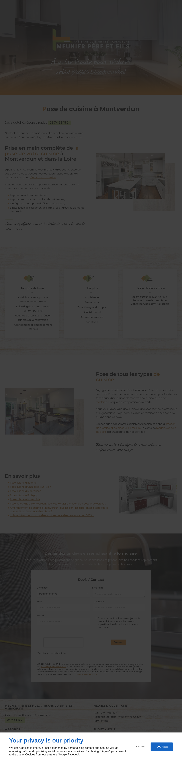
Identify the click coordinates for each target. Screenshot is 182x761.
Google (62, 754)
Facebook (74, 754)
